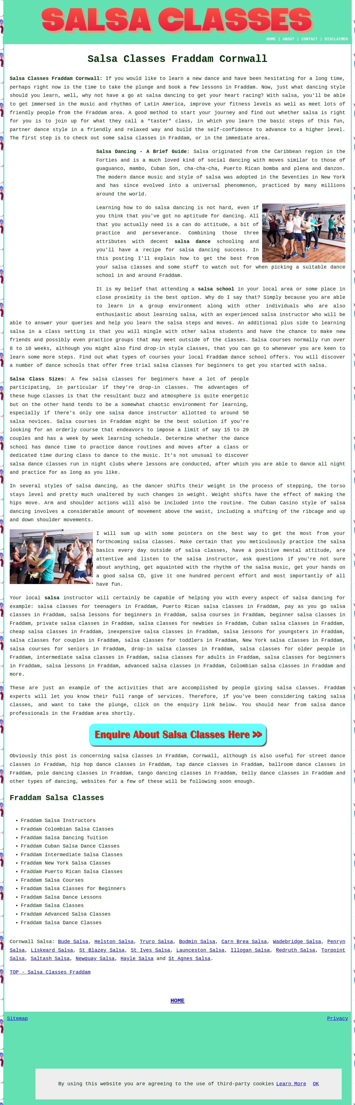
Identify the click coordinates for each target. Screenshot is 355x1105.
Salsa (200, 151)
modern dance (126, 177)
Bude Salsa (73, 941)
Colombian (58, 829)
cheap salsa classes (38, 632)
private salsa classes (68, 623)
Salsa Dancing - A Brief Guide (141, 151)
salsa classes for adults (189, 657)
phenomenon (240, 185)
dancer (154, 486)
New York (57, 863)
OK (316, 1084)
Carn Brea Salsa (244, 941)
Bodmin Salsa (197, 941)
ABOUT (288, 39)
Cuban (52, 846)
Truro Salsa (156, 941)
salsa (213, 177)
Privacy (337, 1018)
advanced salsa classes (158, 666)
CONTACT (309, 39)
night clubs (108, 464)
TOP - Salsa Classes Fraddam (50, 972)
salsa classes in (137, 756)
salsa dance (192, 241)
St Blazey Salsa (102, 950)
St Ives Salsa (150, 950)
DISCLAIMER (336, 39)
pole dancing (55, 773)
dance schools (65, 365)
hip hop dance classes (103, 764)
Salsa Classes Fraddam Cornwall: (56, 78)
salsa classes (131, 267)
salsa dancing (199, 250)
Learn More (291, 1084)
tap (180, 764)
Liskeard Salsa (52, 950)
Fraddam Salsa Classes (57, 798)
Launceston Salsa (200, 950)
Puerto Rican (63, 872)
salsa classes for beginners (135, 379)
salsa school (216, 289)
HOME (271, 39)
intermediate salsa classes (76, 657)
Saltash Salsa (50, 958)
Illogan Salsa (250, 950)
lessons (156, 464)
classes (235, 340)
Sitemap (17, 1018)
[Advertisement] (51, 230)
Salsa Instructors (70, 820)
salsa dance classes (38, 464)
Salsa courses (77, 421)
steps (65, 357)
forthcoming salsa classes (134, 542)
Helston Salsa (113, 941)
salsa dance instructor (143, 413)
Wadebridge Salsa (297, 941)
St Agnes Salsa (190, 958)
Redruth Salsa (295, 950)
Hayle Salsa (137, 958)
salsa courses (210, 615)
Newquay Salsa (95, 958)
